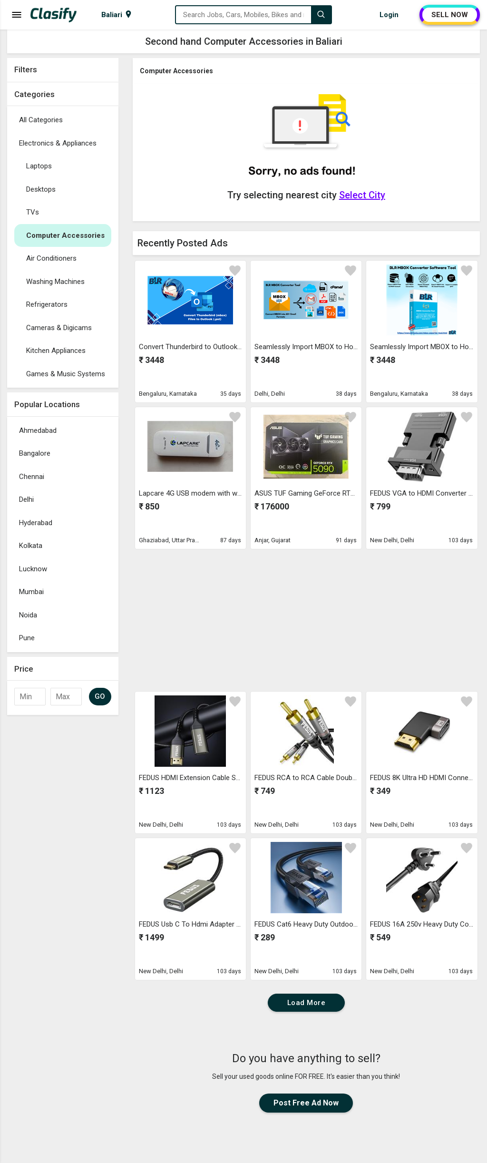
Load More (306, 1002)
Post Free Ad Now (306, 1102)
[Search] (321, 14)
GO (100, 696)
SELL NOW (449, 14)
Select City (362, 195)
